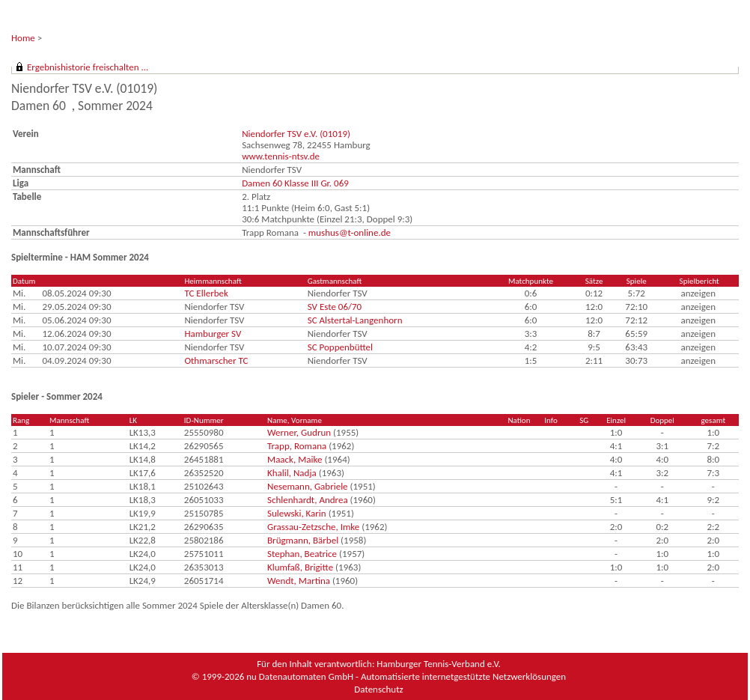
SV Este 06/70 (335, 306)
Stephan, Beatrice (302, 553)
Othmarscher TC (216, 360)
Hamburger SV (212, 333)
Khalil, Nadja (292, 472)
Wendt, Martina (298, 580)
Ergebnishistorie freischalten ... (87, 67)
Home (23, 37)
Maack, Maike (294, 459)
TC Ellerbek (206, 293)
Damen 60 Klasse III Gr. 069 (295, 183)
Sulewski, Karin (296, 513)
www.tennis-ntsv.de (281, 156)
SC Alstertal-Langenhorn (355, 320)
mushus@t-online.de (349, 232)
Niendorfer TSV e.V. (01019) (296, 133)
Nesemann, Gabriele (307, 486)
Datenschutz (378, 689)
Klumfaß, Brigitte (300, 567)
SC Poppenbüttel (340, 347)
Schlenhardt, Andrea (307, 499)
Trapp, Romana (296, 445)
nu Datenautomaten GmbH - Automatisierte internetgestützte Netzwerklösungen (406, 676)
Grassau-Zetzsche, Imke (313, 526)
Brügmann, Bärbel (302, 540)
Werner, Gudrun (299, 432)
